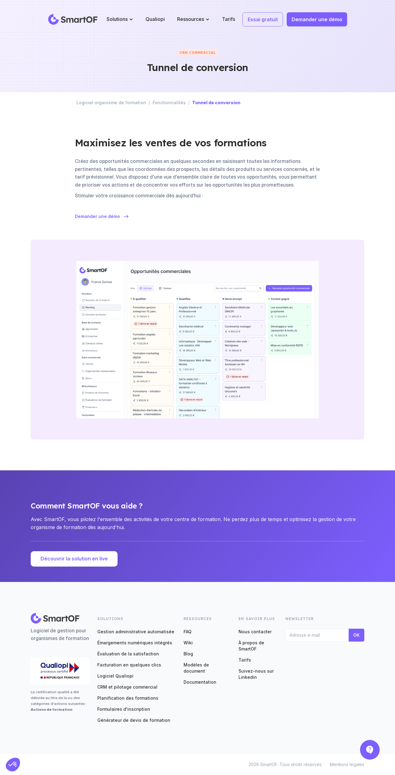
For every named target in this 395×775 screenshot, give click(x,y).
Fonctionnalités (169, 102)
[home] (73, 19)
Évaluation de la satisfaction (128, 653)
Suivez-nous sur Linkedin (256, 674)
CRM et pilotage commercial (127, 687)
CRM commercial (198, 52)
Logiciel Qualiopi (115, 675)
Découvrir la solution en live (74, 559)
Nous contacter (255, 631)
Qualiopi (155, 19)
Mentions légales (347, 764)
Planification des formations (127, 698)
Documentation (200, 682)
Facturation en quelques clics (129, 664)
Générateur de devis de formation (133, 720)
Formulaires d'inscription (123, 709)
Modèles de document (196, 668)
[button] (120, 19)
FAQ (188, 631)
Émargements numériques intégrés (134, 642)
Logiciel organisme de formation (111, 102)
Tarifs (228, 19)
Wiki (188, 642)
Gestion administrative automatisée (135, 631)
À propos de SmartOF (251, 645)
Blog (188, 653)
